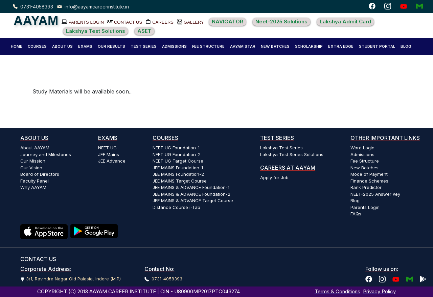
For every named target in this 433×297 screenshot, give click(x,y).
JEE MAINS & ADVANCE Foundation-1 (191, 187)
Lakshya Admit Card (345, 21)
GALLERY (194, 22)
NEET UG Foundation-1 (176, 147)
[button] (62, 46)
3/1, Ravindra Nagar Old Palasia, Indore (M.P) (73, 278)
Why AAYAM (33, 187)
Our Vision (31, 167)
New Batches (364, 167)
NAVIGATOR (227, 21)
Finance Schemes (369, 181)
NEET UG (107, 147)
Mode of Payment (369, 174)
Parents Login (365, 207)
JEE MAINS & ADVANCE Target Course (193, 200)
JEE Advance (112, 161)
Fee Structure (364, 161)
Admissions (362, 154)
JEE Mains (108, 154)
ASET (144, 31)
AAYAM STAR (242, 46)
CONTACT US (128, 22)
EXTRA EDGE (341, 46)
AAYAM (36, 21)
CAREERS (163, 22)
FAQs (355, 213)
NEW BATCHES (275, 46)
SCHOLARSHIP (309, 46)
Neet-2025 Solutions (281, 21)
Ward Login (362, 147)
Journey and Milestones (45, 154)
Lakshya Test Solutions (95, 31)
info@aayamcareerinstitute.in (97, 6)
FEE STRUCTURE (208, 46)
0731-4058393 (36, 6)
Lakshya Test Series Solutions (291, 154)
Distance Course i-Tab (176, 207)
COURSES (37, 46)
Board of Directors (39, 174)
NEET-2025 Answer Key (375, 194)
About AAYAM (34, 147)
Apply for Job (274, 177)
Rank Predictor (366, 187)
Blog (355, 200)
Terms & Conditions (337, 291)
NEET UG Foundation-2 (177, 154)
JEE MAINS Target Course (180, 181)
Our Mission (32, 161)
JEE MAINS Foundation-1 (178, 167)
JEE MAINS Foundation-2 (178, 174)
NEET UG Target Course (178, 161)
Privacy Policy (379, 291)
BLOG (406, 46)
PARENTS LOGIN (86, 22)
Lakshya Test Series (281, 147)
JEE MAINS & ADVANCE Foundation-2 (191, 194)
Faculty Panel (34, 181)
